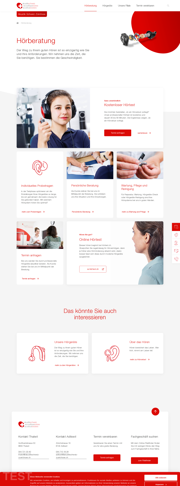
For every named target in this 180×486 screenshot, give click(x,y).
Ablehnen (161, 478)
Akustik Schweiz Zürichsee (31, 14)
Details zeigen (36, 481)
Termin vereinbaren (145, 5)
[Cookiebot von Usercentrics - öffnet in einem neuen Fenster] (15, 481)
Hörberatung (90, 5)
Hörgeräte (107, 5)
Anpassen (160, 471)
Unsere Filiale (124, 5)
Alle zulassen (160, 464)
